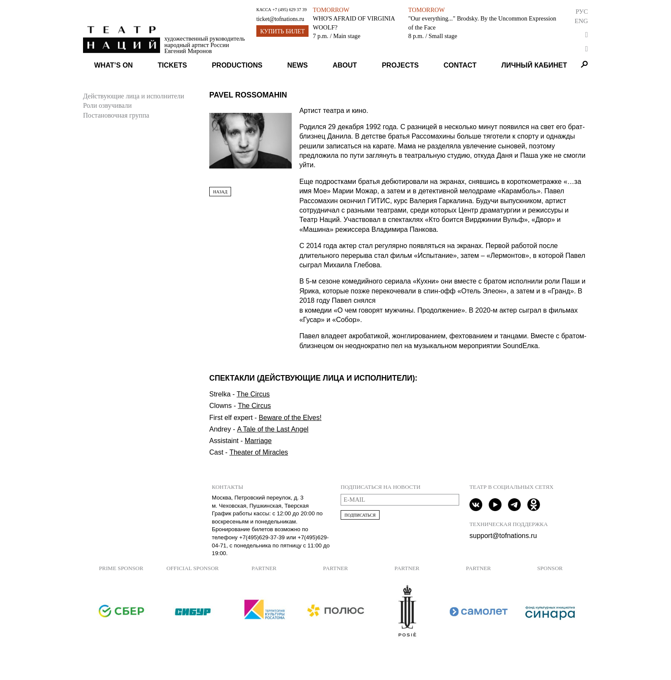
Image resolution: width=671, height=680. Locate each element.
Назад (220, 191)
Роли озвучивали (107, 105)
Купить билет (282, 31)
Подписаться (360, 515)
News (297, 65)
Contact (459, 65)
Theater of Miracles (258, 452)
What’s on (113, 65)
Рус (582, 11)
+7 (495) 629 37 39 (289, 9)
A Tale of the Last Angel (273, 429)
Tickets (172, 65)
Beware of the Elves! (290, 417)
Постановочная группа (116, 115)
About (345, 65)
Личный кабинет (534, 65)
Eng (581, 20)
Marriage (258, 440)
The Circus (253, 394)
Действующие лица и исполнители (133, 96)
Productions (237, 65)
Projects (400, 65)
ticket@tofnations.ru (280, 19)
